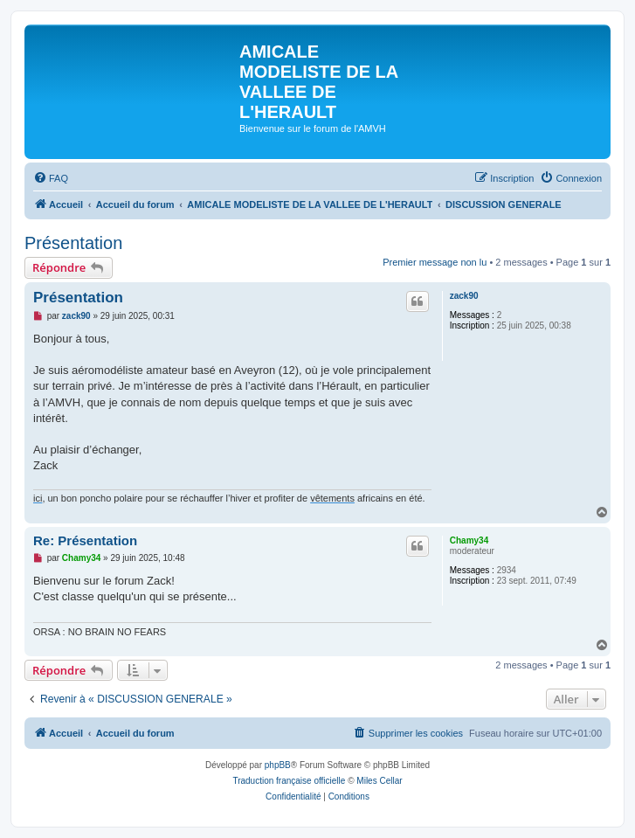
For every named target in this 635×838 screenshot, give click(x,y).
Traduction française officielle (288, 781)
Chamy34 (469, 540)
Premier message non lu (435, 262)
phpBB (278, 765)
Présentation (73, 243)
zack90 (464, 296)
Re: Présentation (85, 540)
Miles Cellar (379, 781)
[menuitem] (50, 178)
